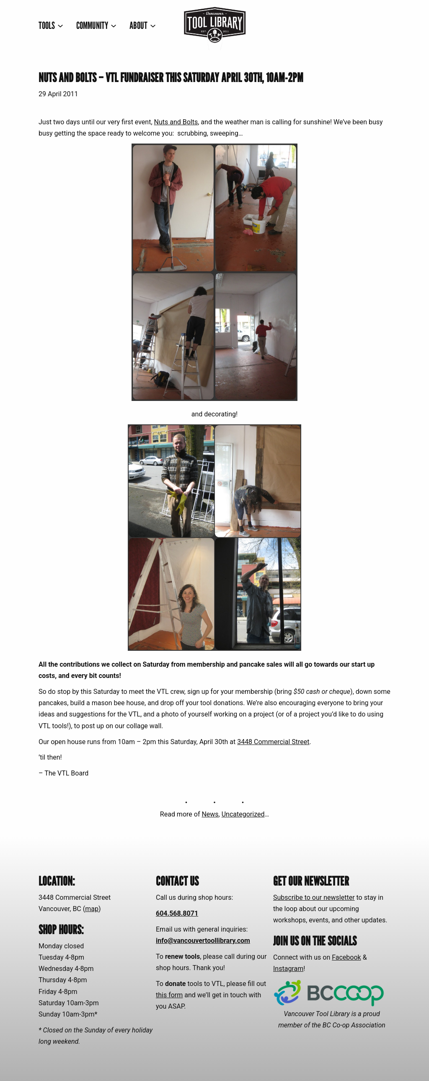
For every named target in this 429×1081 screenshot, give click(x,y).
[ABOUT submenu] (142, 25)
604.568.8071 (177, 913)
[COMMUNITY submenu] (96, 25)
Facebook (346, 957)
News (210, 814)
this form (169, 995)
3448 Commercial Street (273, 742)
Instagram (288, 969)
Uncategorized (243, 814)
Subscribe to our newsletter (314, 897)
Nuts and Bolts (176, 122)
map (91, 909)
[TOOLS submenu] (51, 25)
